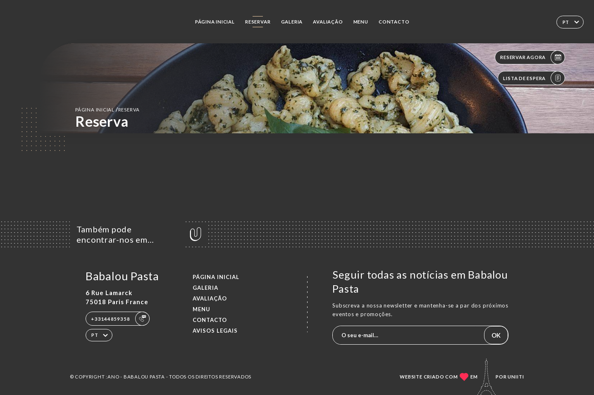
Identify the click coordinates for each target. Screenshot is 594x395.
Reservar (257, 21)
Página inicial (215, 21)
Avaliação (328, 21)
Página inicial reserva (107, 109)
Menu (360, 21)
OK (496, 335)
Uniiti (516, 376)
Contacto (394, 21)
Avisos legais (215, 330)
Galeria (292, 21)
